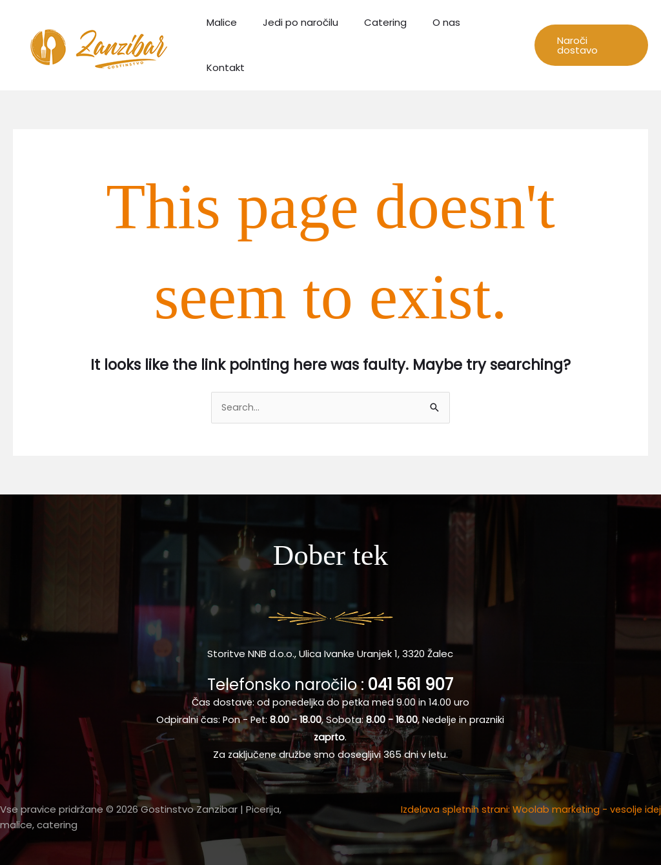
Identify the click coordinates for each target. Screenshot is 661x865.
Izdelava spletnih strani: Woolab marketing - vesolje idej (527, 807)
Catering (381, 43)
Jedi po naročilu (302, 43)
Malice (230, 43)
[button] (588, 44)
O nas (435, 43)
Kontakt (488, 43)
